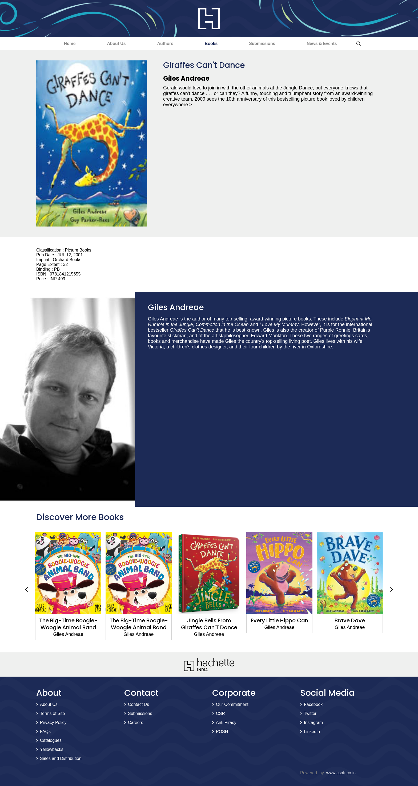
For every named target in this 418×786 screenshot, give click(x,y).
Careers (135, 722)
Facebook (313, 704)
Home (61, 43)
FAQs (45, 731)
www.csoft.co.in (341, 773)
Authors (163, 43)
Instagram (313, 722)
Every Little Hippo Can (279, 620)
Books (212, 43)
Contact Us (138, 704)
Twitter (310, 713)
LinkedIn (312, 731)
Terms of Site (52, 713)
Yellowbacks (51, 749)
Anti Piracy (226, 722)
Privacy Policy (53, 722)
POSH (222, 731)
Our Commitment (232, 704)
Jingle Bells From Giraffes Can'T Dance (209, 624)
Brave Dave (350, 620)
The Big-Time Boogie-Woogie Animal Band (68, 624)
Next (392, 590)
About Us (111, 43)
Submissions (267, 43)
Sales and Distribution (61, 758)
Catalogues (51, 740)
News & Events (330, 43)
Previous (26, 590)
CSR (220, 713)
